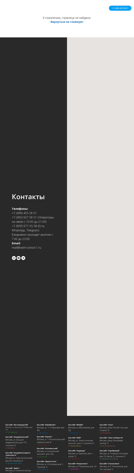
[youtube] (19, 258)
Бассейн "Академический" (17, 437)
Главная (24, 6)
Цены (48, 6)
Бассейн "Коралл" (44, 437)
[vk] (14, 258)
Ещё (62, 9)
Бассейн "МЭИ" (74, 438)
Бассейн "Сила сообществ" (111, 438)
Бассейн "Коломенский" (47, 448)
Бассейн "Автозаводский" (16, 425)
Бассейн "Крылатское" (47, 461)
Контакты (82, 6)
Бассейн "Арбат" (12, 468)
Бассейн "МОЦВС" (76, 425)
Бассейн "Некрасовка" (78, 464)
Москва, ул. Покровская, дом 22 (82, 466)
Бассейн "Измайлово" (46, 425)
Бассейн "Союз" (106, 425)
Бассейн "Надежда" (76, 451)
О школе (36, 6)
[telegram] (23, 258)
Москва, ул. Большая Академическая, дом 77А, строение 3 (16, 442)
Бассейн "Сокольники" (110, 464)
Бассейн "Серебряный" (110, 451)
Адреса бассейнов (64, 6)
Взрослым (96, 6)
